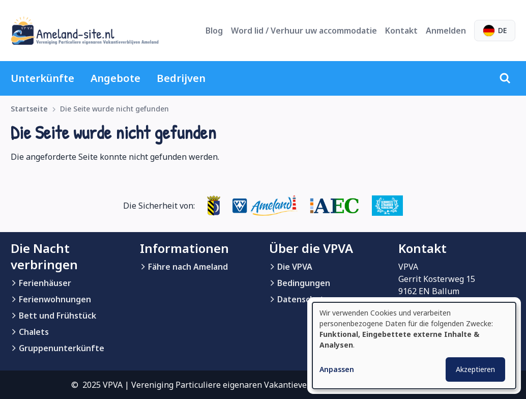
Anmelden (446, 30)
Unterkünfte (42, 78)
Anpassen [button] (336, 369)
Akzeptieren (475, 369)
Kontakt (401, 30)
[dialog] (414, 345)
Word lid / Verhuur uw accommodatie (304, 30)
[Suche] (505, 78)
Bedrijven (181, 78)
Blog (214, 30)
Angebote (115, 78)
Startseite (29, 108)
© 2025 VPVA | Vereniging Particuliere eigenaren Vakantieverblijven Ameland (221, 384)
